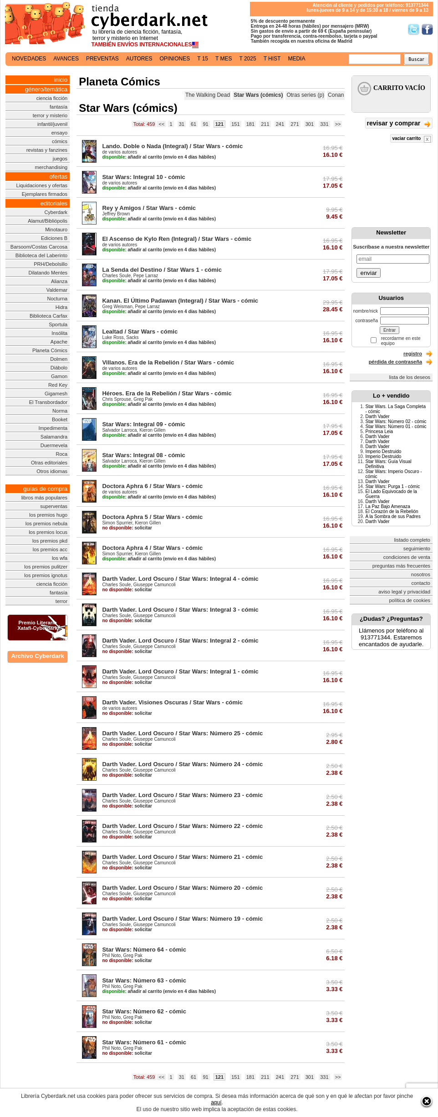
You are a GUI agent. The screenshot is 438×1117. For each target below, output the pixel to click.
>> (338, 124)
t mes (223, 58)
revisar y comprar (399, 124)
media (296, 58)
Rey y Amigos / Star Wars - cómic (149, 207)
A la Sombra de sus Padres (392, 516)
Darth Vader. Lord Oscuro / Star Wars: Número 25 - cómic (182, 733)
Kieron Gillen (152, 430)
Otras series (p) (305, 95)
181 (250, 124)
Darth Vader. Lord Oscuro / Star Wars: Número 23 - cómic (182, 795)
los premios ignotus (45, 575)
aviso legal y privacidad (404, 591)
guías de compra (45, 488)
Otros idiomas (51, 471)
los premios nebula (46, 523)
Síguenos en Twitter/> (413, 29)
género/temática (46, 89)
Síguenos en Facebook (427, 29)
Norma (59, 411)
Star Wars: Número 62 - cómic (144, 1011)
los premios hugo (48, 515)
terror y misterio (50, 115)
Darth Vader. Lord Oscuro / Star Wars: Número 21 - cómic (182, 856)
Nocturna (57, 298)
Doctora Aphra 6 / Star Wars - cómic (152, 486)
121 (219, 124)
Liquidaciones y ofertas (42, 185)
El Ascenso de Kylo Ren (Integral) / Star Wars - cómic (176, 238)
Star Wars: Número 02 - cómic (395, 421)
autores (139, 58)
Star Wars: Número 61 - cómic (144, 1042)
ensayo (59, 132)
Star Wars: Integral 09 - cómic (143, 424)
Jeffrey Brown (116, 213)
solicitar (127, 527)
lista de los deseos (410, 377)
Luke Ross (112, 337)
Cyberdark (55, 212)
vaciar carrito (411, 139)
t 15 (202, 58)
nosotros (420, 574)
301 (310, 124)
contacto (420, 583)
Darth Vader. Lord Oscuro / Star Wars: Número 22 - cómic (182, 826)
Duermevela (54, 445)
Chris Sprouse (116, 399)
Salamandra (54, 436)
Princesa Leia (379, 431)
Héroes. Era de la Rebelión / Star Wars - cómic (166, 393)
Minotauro (56, 229)
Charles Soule (116, 275)
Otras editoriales (49, 462)
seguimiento (416, 548)
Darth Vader (377, 416)
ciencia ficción (51, 98)
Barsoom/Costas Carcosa (38, 246)
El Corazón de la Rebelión (391, 511)
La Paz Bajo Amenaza (387, 506)
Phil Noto (111, 955)
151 (235, 124)
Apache (59, 341)
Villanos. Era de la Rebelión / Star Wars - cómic (168, 362)
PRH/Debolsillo (50, 264)
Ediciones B (54, 238)
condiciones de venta (406, 557)
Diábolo (59, 367)
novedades (29, 58)
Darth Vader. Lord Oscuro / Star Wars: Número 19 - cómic (182, 918)
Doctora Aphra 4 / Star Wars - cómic (152, 547)
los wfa (59, 558)
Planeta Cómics (49, 350)
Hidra (61, 307)
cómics (59, 141)
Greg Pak (143, 399)
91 (205, 124)
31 (181, 124)
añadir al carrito (132, 157)
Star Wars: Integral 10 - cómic (143, 177)
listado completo (412, 540)
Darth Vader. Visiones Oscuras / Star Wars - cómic (172, 702)
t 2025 (247, 58)
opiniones (175, 58)
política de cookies (410, 600)
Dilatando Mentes (48, 272)
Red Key (57, 385)
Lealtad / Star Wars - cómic (140, 331)
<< (161, 124)
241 (280, 124)
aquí (216, 1102)
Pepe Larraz (145, 275)
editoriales (54, 203)
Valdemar (56, 290)
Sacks (132, 337)
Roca (61, 454)
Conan (336, 95)
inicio (61, 79)
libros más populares (44, 497)
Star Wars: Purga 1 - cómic (392, 486)
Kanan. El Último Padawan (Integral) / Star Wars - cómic (180, 300)
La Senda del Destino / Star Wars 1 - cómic (161, 269)
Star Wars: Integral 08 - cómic (143, 455)
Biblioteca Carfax (48, 316)
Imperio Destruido (383, 451)
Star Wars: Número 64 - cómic (144, 949)
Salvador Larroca (119, 430)
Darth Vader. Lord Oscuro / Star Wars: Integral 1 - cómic (180, 671)
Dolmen (58, 359)
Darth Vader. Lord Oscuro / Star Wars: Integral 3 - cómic (180, 609)
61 (193, 124)
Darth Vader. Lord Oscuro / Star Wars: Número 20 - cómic (182, 887)
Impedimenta (53, 428)
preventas (102, 58)
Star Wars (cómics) (258, 95)
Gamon (59, 376)
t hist (272, 58)
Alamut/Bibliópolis (47, 221)
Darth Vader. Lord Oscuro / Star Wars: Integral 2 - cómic (180, 640)
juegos (60, 158)
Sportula (58, 324)
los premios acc (50, 549)
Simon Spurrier (117, 522)
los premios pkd (49, 541)
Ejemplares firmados (44, 194)
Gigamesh (56, 393)
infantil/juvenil (52, 124)
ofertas (58, 176)
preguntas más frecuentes (401, 565)
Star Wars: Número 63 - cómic (144, 980)
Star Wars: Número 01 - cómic (395, 426)
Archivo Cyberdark (37, 656)
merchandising (51, 167)
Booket (59, 419)
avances (66, 58)
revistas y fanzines (46, 150)
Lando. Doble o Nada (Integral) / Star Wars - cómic (172, 146)
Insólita (59, 333)
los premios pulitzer (45, 566)
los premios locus (48, 532)
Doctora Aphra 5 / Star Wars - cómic (152, 517)
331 (324, 124)
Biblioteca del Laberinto (41, 255)
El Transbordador (48, 402)
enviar (368, 272)
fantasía (58, 107)
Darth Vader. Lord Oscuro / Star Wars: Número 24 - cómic (182, 764)
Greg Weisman (117, 306)
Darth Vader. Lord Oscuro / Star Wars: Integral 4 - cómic (180, 578)
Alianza (59, 281)
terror (61, 601)
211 (265, 124)
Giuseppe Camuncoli (154, 584)
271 (294, 124)
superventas (53, 506)
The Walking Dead (207, 95)
